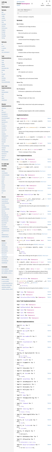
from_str (22, 229)
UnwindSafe (24, 318)
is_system (29, 143)
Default (23, 185)
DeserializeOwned (29, 444)
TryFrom (27, 420)
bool (41, 143)
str (45, 137)
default (21, 188)
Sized (24, 253)
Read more (37, 164)
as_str (28, 137)
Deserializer (25, 203)
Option (36, 149)
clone (21, 161)
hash (20, 240)
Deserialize (28, 194)
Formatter (35, 177)
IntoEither (26, 379)
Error (31, 200)
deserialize (23, 199)
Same (24, 395)
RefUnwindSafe (25, 307)
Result (19, 179)
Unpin (22, 315)
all (27, 121)
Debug (22, 175)
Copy (22, 292)
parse (23, 149)
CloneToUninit (28, 342)
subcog (18, 1)
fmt (20, 177)
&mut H (19, 248)
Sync (22, 312)
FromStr (23, 222)
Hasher (28, 240)
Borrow (25, 331)
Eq (21, 294)
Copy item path (32, 3)
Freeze (22, 304)
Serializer (24, 285)
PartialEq (23, 259)
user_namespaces (31, 127)
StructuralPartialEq (27, 297)
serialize (22, 281)
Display (23, 211)
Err (21, 224)
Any (24, 325)
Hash (22, 238)
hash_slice (22, 247)
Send (22, 310)
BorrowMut (26, 336)
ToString (26, 409)
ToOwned (25, 403)
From (24, 360)
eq (19, 262)
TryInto (27, 425)
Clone (22, 159)
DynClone (26, 347)
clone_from (22, 167)
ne (19, 269)
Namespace (23, 118)
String (27, 224)
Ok (28, 282)
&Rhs (32, 269)
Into (26, 373)
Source (18, 5)
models (22, 1)
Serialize (23, 278)
